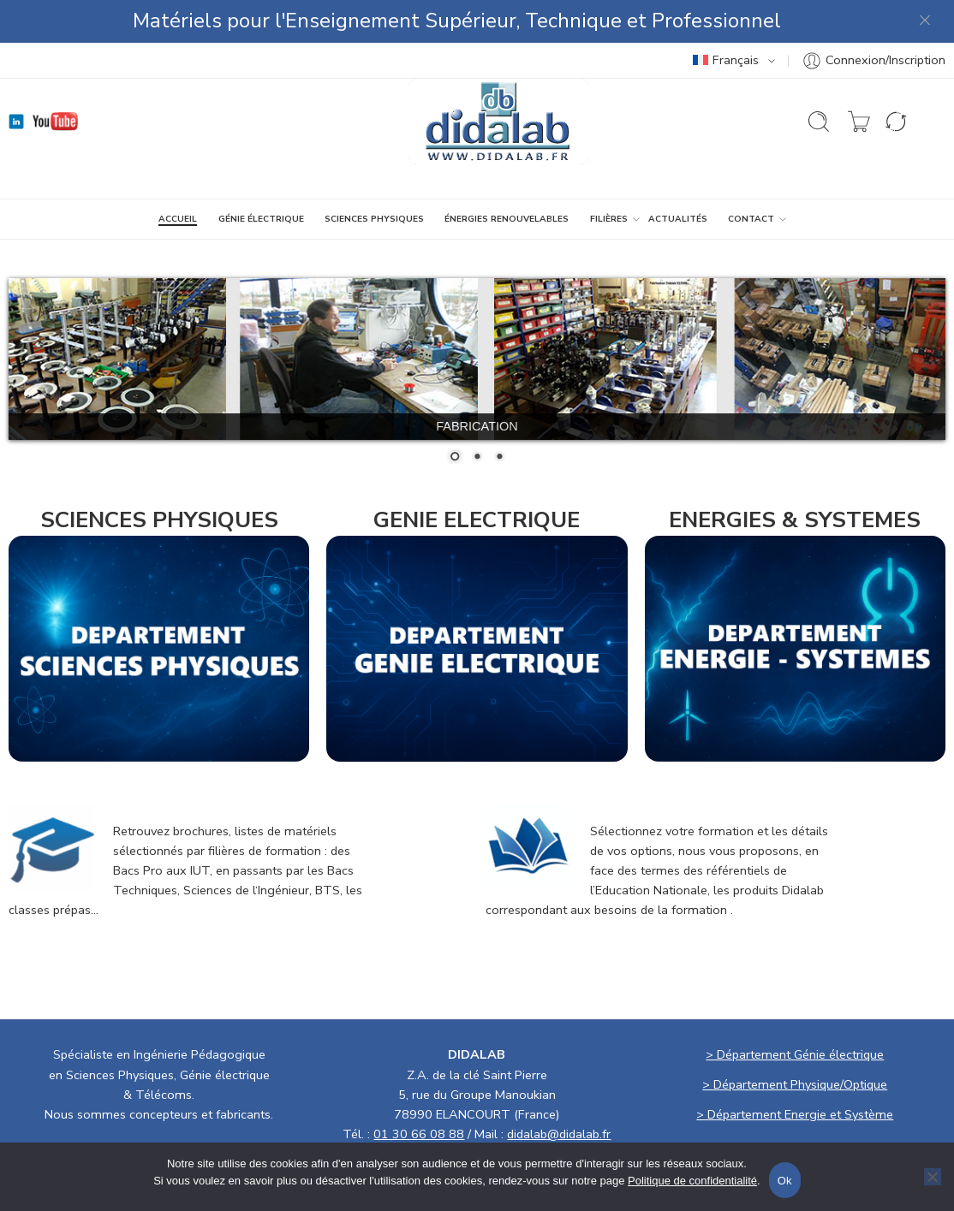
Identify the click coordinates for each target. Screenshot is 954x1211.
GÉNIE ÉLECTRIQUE (261, 219)
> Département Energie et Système (794, 1114)
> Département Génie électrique (795, 1054)
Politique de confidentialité (692, 1180)
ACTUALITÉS (677, 219)
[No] (932, 1176)
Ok (785, 1180)
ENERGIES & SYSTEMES (795, 520)
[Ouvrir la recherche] (818, 121)
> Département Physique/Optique (794, 1084)
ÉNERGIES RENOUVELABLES (506, 219)
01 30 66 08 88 (418, 1134)
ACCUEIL (177, 219)
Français (726, 59)
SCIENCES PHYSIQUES (374, 219)
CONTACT (751, 219)
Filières (609, 219)
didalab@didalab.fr (559, 1134)
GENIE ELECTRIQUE (476, 520)
